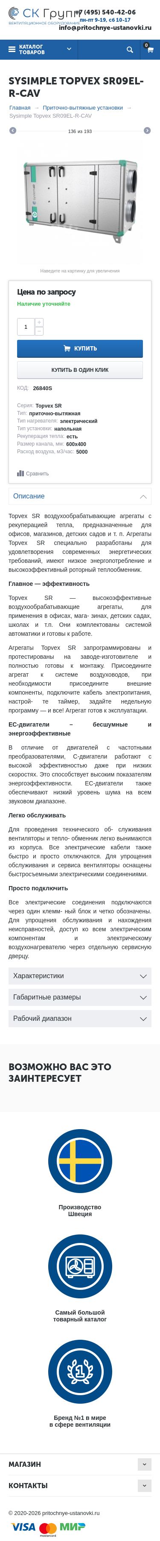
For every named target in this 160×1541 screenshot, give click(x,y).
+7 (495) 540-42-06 (105, 12)
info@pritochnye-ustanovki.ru (105, 28)
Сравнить (37, 474)
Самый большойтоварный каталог (80, 1316)
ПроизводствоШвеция (80, 1210)
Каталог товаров (32, 49)
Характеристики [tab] (80, 973)
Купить (85, 348)
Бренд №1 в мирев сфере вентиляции (80, 1421)
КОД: (23, 388)
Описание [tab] (80, 494)
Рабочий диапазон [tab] (80, 1016)
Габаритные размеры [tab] (80, 995)
